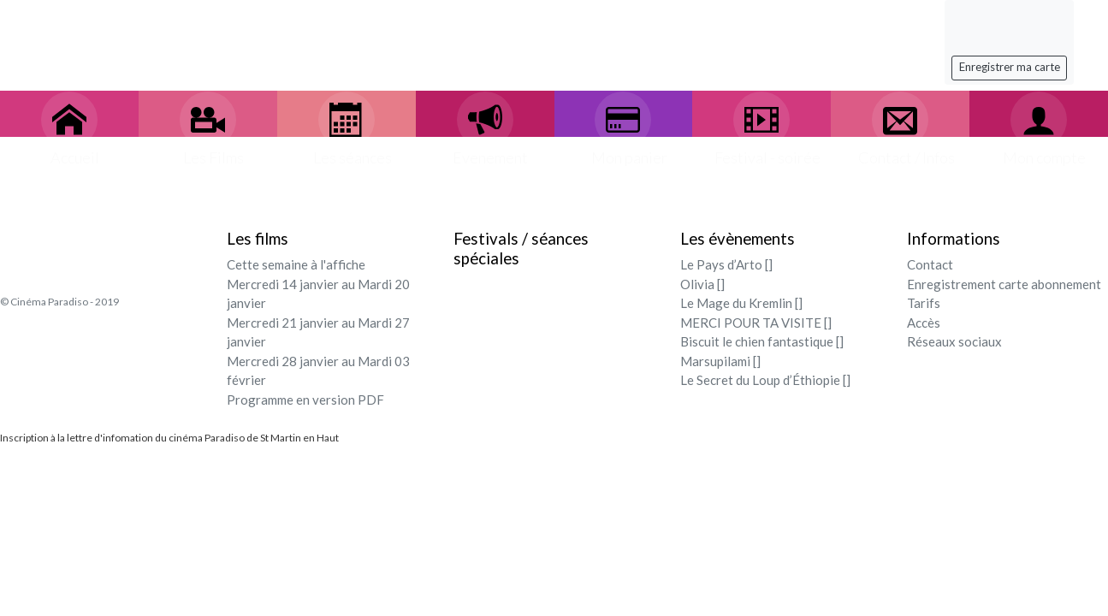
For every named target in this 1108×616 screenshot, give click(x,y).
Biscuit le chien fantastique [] (762, 341)
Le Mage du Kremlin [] (741, 303)
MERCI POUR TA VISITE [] (756, 322)
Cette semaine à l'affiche (296, 264)
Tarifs (923, 303)
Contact (930, 264)
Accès (923, 322)
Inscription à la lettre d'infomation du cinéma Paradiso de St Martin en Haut (169, 437)
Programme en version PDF (305, 399)
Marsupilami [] (720, 361)
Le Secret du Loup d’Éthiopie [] (765, 380)
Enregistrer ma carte (1009, 67)
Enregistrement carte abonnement (1004, 284)
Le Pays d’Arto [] (726, 264)
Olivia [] (702, 284)
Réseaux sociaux (954, 341)
